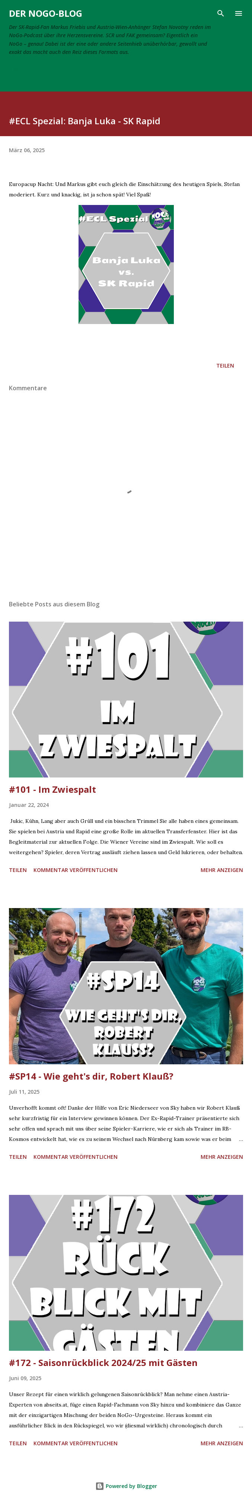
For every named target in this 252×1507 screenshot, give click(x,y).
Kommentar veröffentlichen (76, 869)
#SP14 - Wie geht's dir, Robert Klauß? (91, 1076)
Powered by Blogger (126, 1486)
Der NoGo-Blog (45, 13)
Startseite (26, 70)
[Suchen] (220, 13)
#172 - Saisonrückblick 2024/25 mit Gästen (103, 1362)
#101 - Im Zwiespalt (52, 789)
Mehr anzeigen (222, 869)
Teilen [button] (225, 365)
